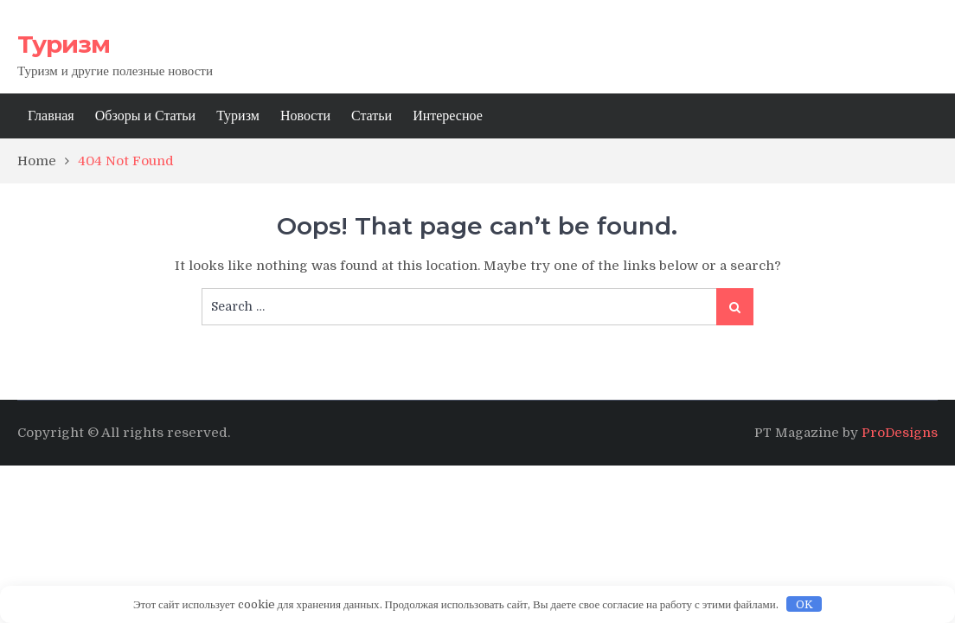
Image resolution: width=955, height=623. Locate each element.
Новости (305, 116)
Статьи (371, 116)
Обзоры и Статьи (145, 116)
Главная (51, 116)
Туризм (63, 44)
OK (804, 604)
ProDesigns (900, 432)
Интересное (448, 116)
